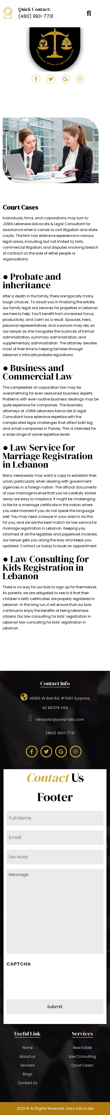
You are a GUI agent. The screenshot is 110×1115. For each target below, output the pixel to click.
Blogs (28, 1074)
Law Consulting (82, 1056)
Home (27, 1047)
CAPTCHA (18, 964)
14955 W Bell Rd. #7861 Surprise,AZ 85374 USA (55, 702)
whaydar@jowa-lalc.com (55, 718)
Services (27, 1065)
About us (27, 1056)
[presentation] (51, 981)
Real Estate (82, 1047)
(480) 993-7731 (35, 16)
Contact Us (27, 1082)
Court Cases (82, 1065)
